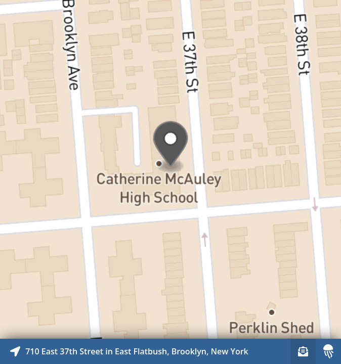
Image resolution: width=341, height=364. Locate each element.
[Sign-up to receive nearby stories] (303, 351)
